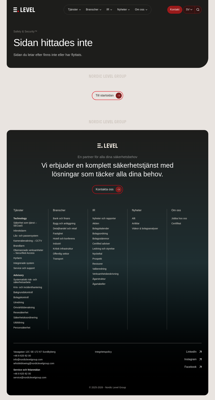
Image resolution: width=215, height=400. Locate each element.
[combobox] (189, 9)
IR (107, 9)
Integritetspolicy (103, 351)
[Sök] (198, 10)
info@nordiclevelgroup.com (28, 359)
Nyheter (122, 9)
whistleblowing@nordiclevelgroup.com (33, 363)
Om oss (139, 9)
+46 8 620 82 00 (22, 355)
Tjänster (73, 9)
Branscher (92, 9)
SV (188, 9)
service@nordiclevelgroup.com (29, 377)
